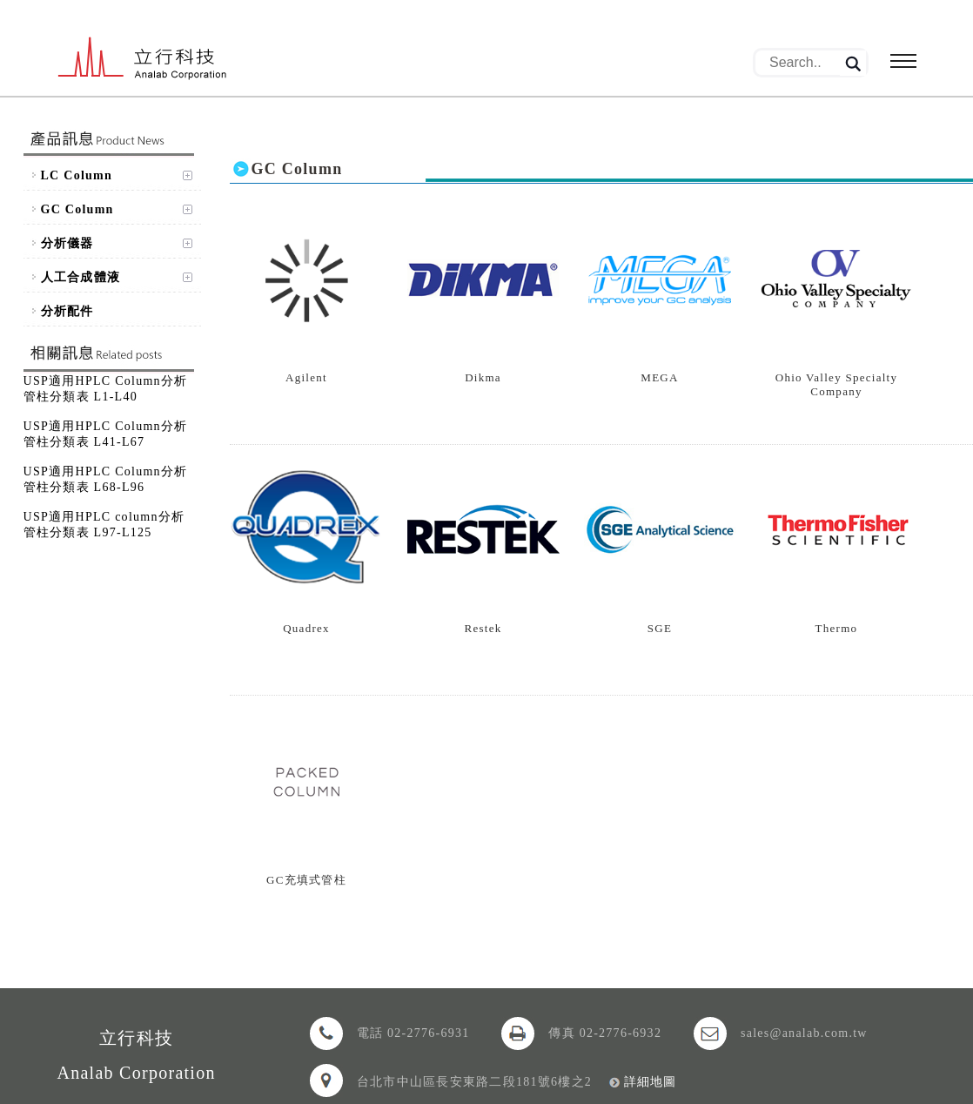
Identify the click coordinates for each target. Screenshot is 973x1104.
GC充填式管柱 (306, 879)
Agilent (306, 377)
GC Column (77, 209)
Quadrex (306, 628)
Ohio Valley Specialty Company (836, 384)
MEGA (659, 377)
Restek (483, 628)
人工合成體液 (81, 277)
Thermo (836, 628)
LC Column (77, 175)
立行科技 (143, 59)
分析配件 (67, 311)
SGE (660, 628)
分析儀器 (67, 243)
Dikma (483, 377)
